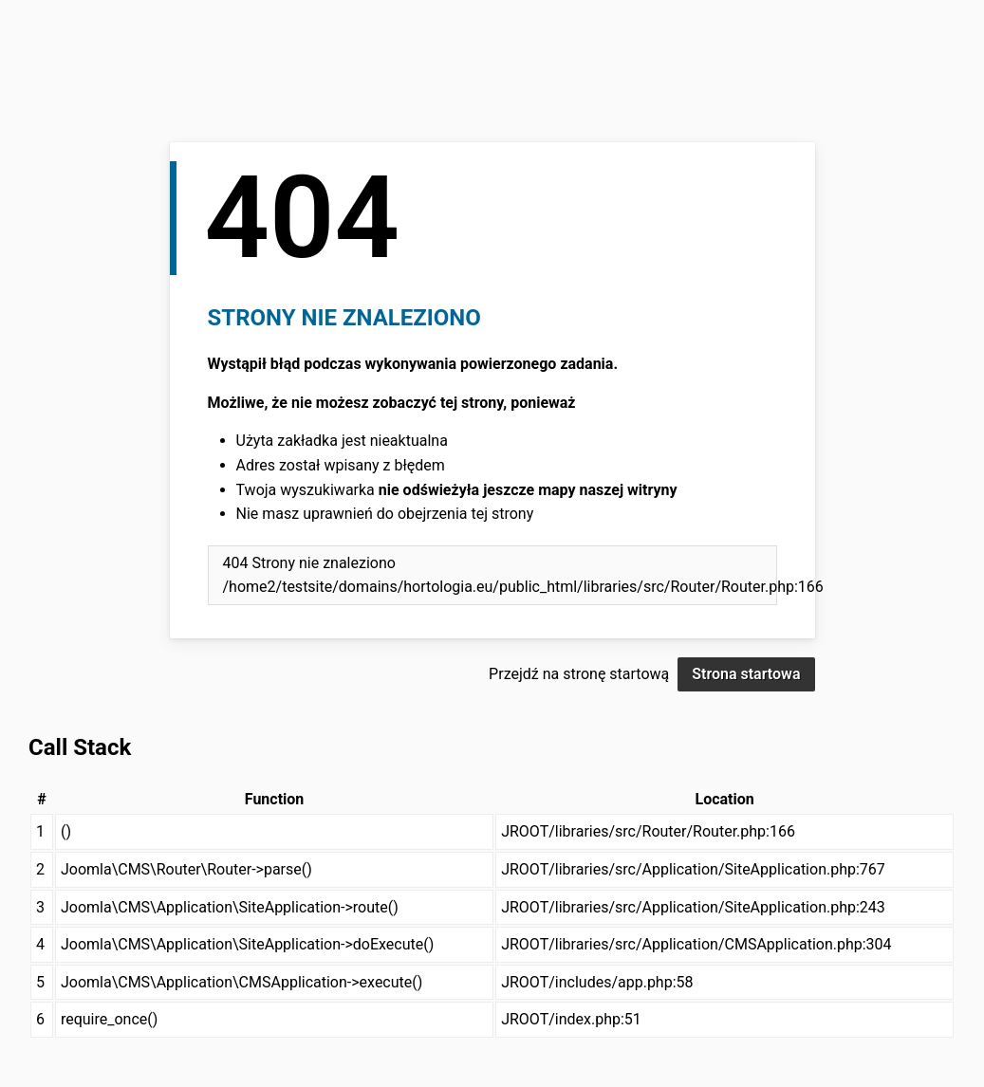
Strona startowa (746, 674)
